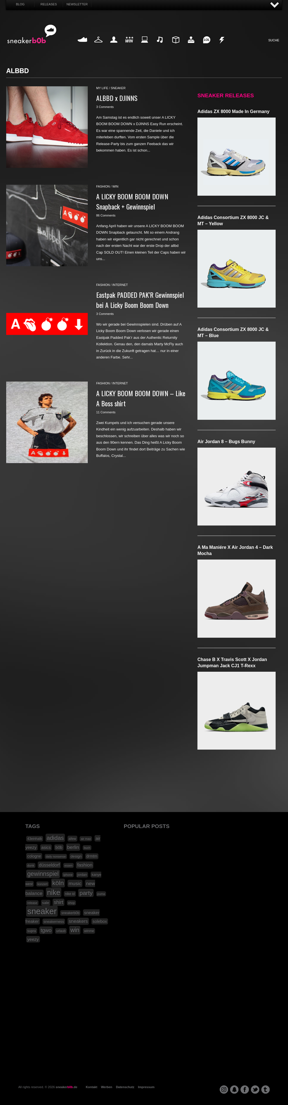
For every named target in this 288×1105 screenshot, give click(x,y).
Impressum (146, 1087)
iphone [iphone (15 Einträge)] (68, 874)
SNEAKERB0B (32, 34)
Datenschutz (125, 1087)
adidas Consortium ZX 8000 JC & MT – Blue (233, 332)
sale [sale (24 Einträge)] (45, 903)
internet (120, 285)
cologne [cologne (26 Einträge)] (34, 856)
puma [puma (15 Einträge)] (101, 894)
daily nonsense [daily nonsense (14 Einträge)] (56, 856)
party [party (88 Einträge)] (86, 893)
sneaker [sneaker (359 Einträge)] (42, 911)
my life (102, 88)
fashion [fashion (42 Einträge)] (84, 865)
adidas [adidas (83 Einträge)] (55, 838)
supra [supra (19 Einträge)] (31, 931)
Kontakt (91, 1087)
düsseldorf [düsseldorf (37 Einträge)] (49, 864)
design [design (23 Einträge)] (76, 856)
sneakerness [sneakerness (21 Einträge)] (54, 921)
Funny (206, 46)
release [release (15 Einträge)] (32, 903)
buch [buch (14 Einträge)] (87, 847)
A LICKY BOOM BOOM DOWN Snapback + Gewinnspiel (132, 201)
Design (175, 46)
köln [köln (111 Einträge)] (58, 883)
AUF (274, 5)
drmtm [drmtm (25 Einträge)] (91, 856)
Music (160, 46)
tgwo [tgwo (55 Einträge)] (45, 930)
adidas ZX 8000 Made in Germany (233, 111)
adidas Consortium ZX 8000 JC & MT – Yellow (233, 220)
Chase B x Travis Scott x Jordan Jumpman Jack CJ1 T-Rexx (232, 662)
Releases (48, 4)
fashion (103, 186)
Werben (106, 1087)
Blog (20, 4)
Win (129, 46)
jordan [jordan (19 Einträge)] (82, 875)
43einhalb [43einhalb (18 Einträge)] (34, 839)
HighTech (191, 46)
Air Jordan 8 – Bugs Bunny (226, 441)
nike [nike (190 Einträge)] (53, 892)
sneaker (118, 88)
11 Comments (105, 412)
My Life (113, 46)
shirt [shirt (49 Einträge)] (58, 902)
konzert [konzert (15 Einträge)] (42, 884)
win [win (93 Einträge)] (74, 930)
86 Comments (105, 215)
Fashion (98, 46)
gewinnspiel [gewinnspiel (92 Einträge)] (43, 874)
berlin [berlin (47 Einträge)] (73, 847)
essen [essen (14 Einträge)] (68, 865)
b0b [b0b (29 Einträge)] (58, 847)
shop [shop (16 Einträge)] (71, 903)
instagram (224, 1089)
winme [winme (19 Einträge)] (89, 931)
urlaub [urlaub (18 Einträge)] (61, 931)
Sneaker (83, 46)
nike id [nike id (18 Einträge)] (70, 894)
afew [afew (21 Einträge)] (72, 838)
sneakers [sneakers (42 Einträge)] (78, 921)
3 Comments (105, 107)
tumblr (265, 1089)
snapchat (234, 1089)
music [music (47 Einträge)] (75, 883)
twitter (255, 1089)
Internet (145, 46)
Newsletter (76, 4)
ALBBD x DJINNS (117, 98)
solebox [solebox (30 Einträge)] (100, 921)
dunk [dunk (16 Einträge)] (30, 865)
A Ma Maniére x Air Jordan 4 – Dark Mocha (235, 550)
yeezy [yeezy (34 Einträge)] (33, 939)
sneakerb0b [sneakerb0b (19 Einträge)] (70, 913)
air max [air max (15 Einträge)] (86, 838)
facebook (244, 1089)
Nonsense (222, 46)
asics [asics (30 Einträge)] (46, 847)
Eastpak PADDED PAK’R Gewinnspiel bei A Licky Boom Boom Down (140, 300)
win (115, 186)
